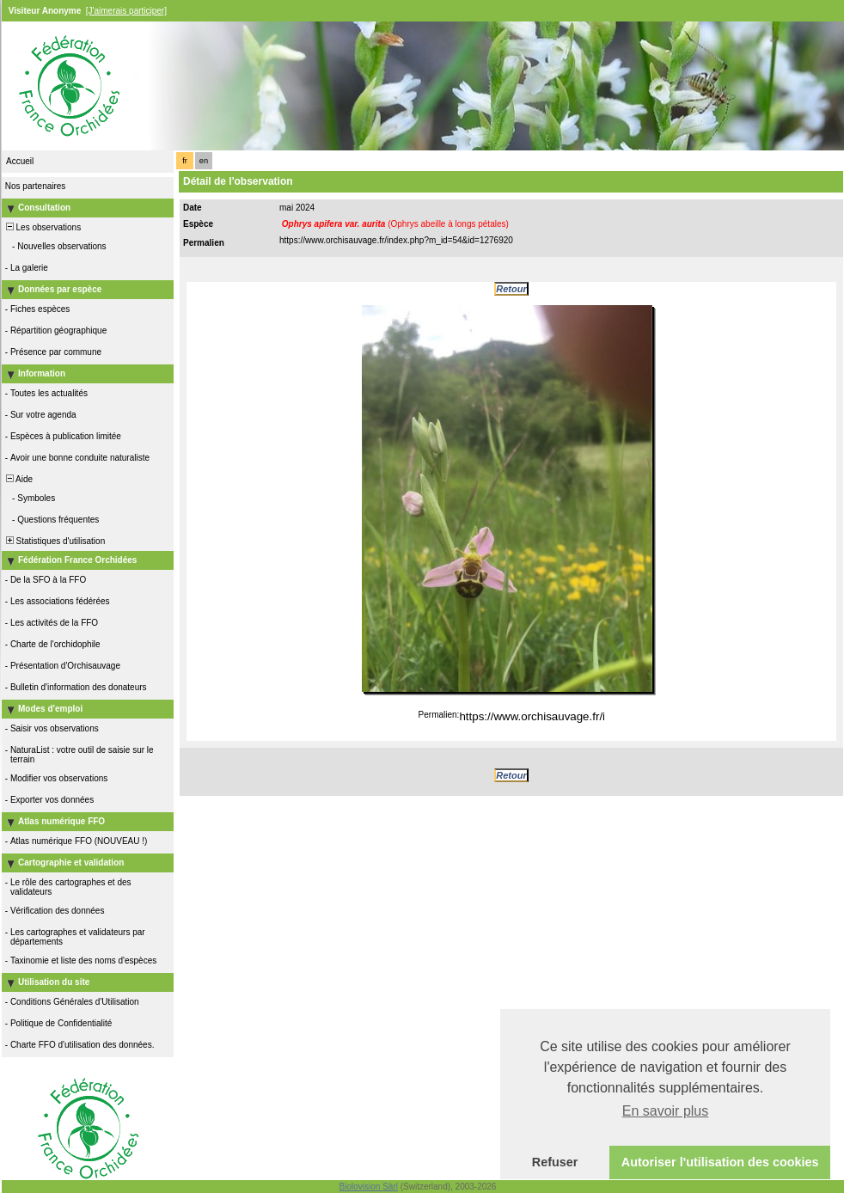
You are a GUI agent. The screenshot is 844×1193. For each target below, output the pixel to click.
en (203, 160)
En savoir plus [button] (665, 1111)
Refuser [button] (555, 1162)
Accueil (20, 161)
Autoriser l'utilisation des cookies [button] (720, 1162)
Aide (18, 479)
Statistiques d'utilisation (54, 541)
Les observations (42, 227)
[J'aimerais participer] (126, 10)
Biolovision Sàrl (368, 1186)
